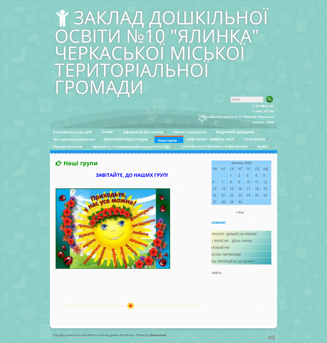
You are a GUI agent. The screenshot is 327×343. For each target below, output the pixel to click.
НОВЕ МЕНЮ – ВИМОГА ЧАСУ (210, 139)
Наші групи (167, 140)
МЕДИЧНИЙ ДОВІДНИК (235, 132)
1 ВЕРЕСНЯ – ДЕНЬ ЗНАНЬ (231, 241)
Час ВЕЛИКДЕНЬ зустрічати (232, 261)
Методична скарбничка (74, 139)
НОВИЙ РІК (220, 247)
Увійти (216, 273)
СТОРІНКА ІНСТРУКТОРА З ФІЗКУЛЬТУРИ (214, 146)
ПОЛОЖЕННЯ (254, 139)
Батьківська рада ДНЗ (72, 132)
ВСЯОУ (263, 146)
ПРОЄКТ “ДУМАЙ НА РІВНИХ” (234, 234)
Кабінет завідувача (189, 132)
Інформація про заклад (143, 132)
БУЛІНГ (107, 132)
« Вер (239, 212)
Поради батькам (67, 146)
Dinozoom (158, 335)
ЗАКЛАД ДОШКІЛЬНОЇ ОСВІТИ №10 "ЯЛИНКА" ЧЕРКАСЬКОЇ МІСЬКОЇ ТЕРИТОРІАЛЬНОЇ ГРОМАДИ (161, 52)
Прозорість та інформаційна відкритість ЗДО (131, 146)
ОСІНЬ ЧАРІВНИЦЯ (226, 254)
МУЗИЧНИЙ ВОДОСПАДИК (126, 139)
